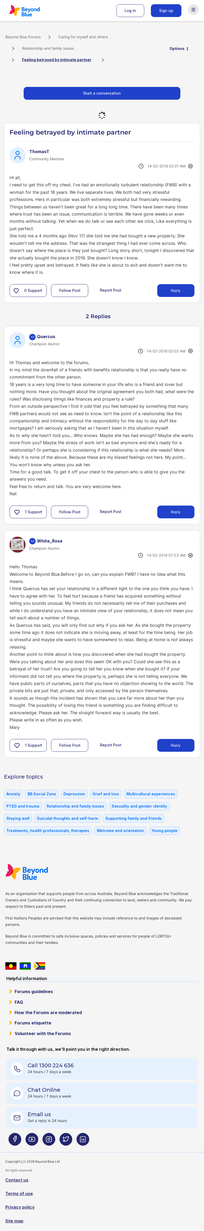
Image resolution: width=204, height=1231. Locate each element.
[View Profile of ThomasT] (39, 151)
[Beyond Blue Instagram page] (48, 1141)
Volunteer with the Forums (43, 1033)
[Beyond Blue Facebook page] (14, 1141)
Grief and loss (105, 794)
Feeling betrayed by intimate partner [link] (56, 59)
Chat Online (44, 1090)
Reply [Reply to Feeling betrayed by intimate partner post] (176, 290)
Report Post (110, 290)
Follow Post (69, 290)
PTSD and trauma (22, 806)
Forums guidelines (34, 991)
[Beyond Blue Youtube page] (31, 1141)
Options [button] (177, 48)
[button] (16, 290)
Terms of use (19, 1193)
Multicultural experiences (150, 794)
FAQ (19, 1002)
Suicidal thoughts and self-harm (67, 818)
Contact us (16, 1180)
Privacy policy (20, 1207)
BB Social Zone (42, 794)
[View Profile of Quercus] (46, 336)
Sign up (166, 10)
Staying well (17, 818)
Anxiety (13, 794)
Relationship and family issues (48, 48)
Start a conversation (102, 93)
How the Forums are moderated (48, 1012)
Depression (74, 794)
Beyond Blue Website (37, 872)
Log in (130, 10)
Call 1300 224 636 (51, 1065)
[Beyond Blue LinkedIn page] (82, 1141)
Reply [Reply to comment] (176, 512)
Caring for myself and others (83, 37)
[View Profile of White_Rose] (49, 541)
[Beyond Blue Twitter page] (65, 1141)
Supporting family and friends (133, 818)
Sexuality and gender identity (139, 806)
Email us (39, 1114)
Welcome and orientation (120, 830)
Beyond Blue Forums (31, 10)
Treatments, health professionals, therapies (47, 830)
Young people (164, 830)
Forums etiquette (33, 1023)
